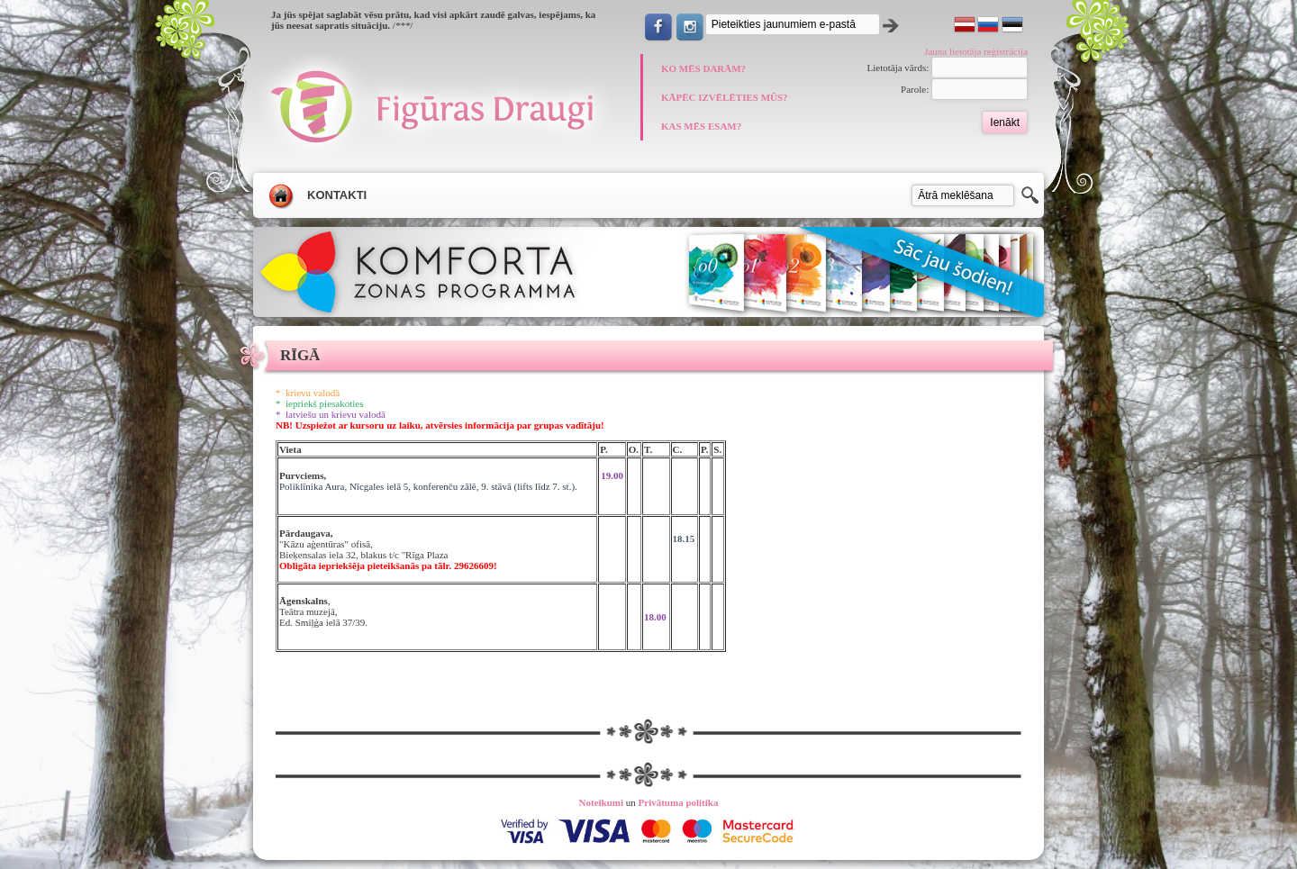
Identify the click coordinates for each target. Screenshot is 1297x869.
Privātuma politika (679, 802)
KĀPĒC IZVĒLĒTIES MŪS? (724, 97)
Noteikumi (601, 802)
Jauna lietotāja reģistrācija (976, 51)
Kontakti (337, 195)
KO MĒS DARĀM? (703, 68)
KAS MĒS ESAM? (701, 126)
